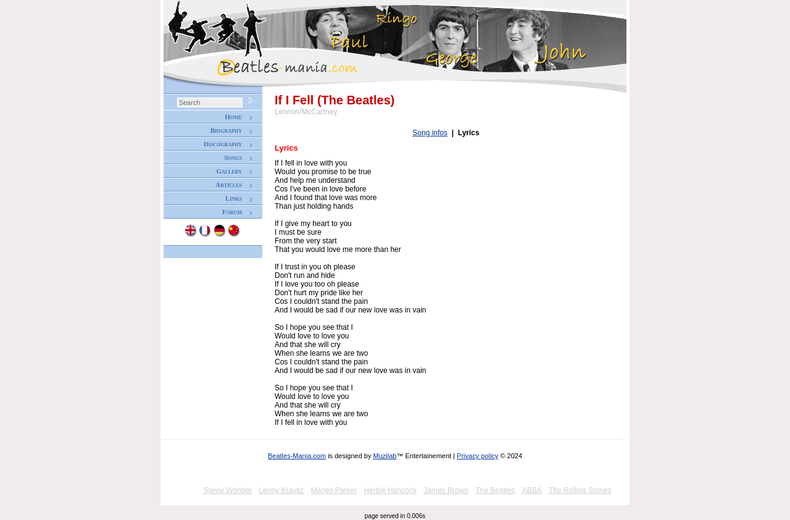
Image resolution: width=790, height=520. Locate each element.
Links (233, 198)
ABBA (532, 490)
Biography (226, 130)
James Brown (445, 490)
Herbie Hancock (390, 490)
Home (233, 116)
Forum (232, 212)
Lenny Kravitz (281, 490)
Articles (228, 184)
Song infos (429, 132)
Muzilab (385, 455)
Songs (233, 157)
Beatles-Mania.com (297, 455)
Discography (223, 144)
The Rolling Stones (580, 490)
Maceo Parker (333, 490)
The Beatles (495, 490)
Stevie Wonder (228, 490)
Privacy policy (477, 455)
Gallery (229, 171)
